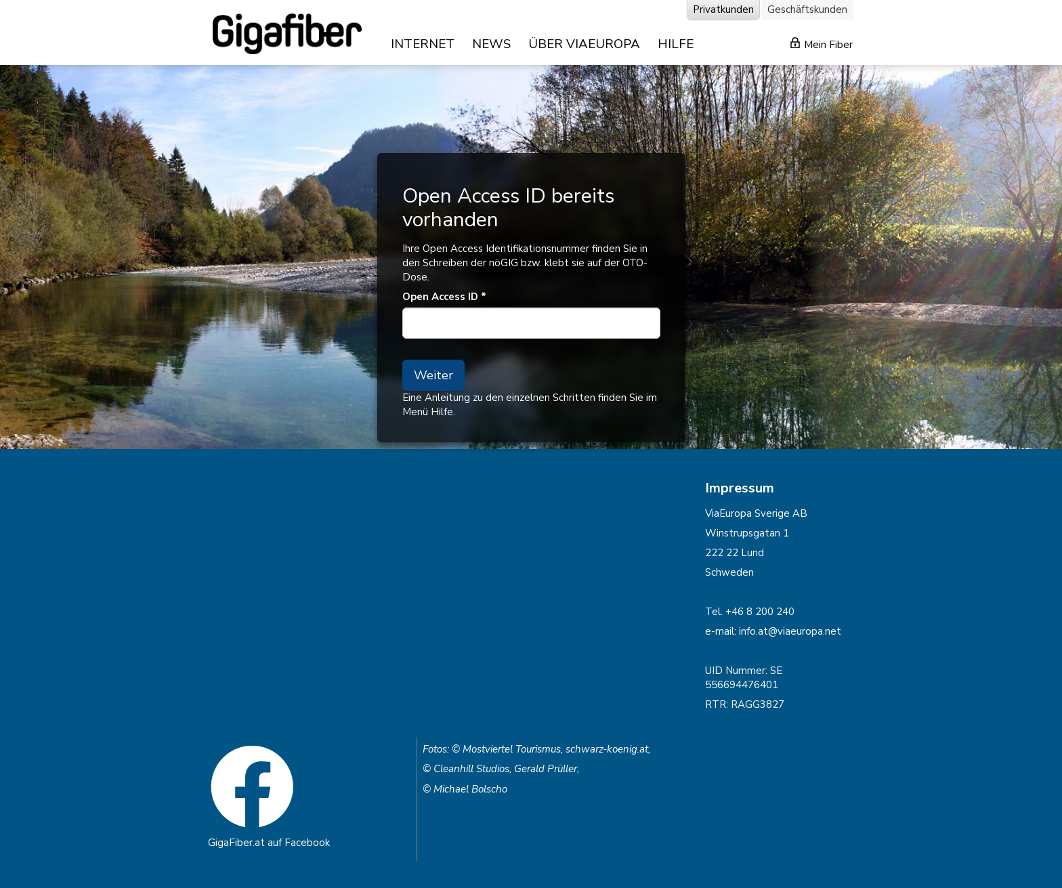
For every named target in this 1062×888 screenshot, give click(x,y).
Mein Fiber (821, 44)
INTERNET (422, 44)
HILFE (676, 44)
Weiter (433, 375)
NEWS (491, 44)
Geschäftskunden (807, 9)
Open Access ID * (444, 296)
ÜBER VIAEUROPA (584, 44)
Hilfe (442, 412)
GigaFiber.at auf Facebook (269, 842)
